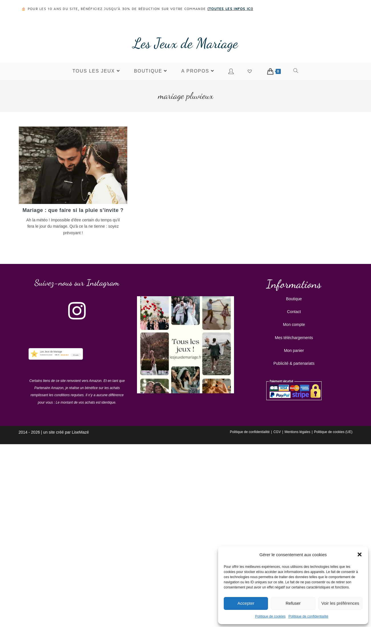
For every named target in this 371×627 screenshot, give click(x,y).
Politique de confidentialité (308, 616)
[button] (359, 554)
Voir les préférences (340, 603)
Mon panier (294, 350)
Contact (294, 311)
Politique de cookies (270, 616)
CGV (277, 431)
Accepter (245, 603)
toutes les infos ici (230, 9)
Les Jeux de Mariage (185, 43)
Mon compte (294, 324)
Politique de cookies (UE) (333, 431)
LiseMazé (80, 431)
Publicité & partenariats (293, 362)
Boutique (294, 298)
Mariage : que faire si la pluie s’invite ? (73, 210)
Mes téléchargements (294, 337)
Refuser (293, 603)
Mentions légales (297, 431)
